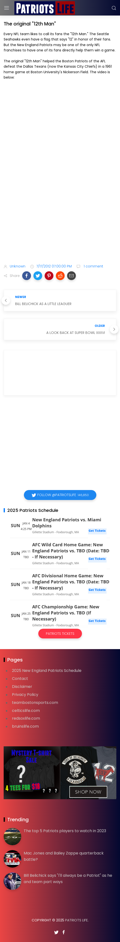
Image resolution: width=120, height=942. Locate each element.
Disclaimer (22, 686)
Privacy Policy (25, 694)
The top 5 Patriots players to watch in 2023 (65, 831)
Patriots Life (76, 920)
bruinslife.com (25, 726)
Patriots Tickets (60, 633)
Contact (20, 678)
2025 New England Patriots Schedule (46, 670)
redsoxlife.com (26, 718)
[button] (26, 275)
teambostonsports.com (35, 702)
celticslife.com (26, 710)
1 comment (93, 266)
